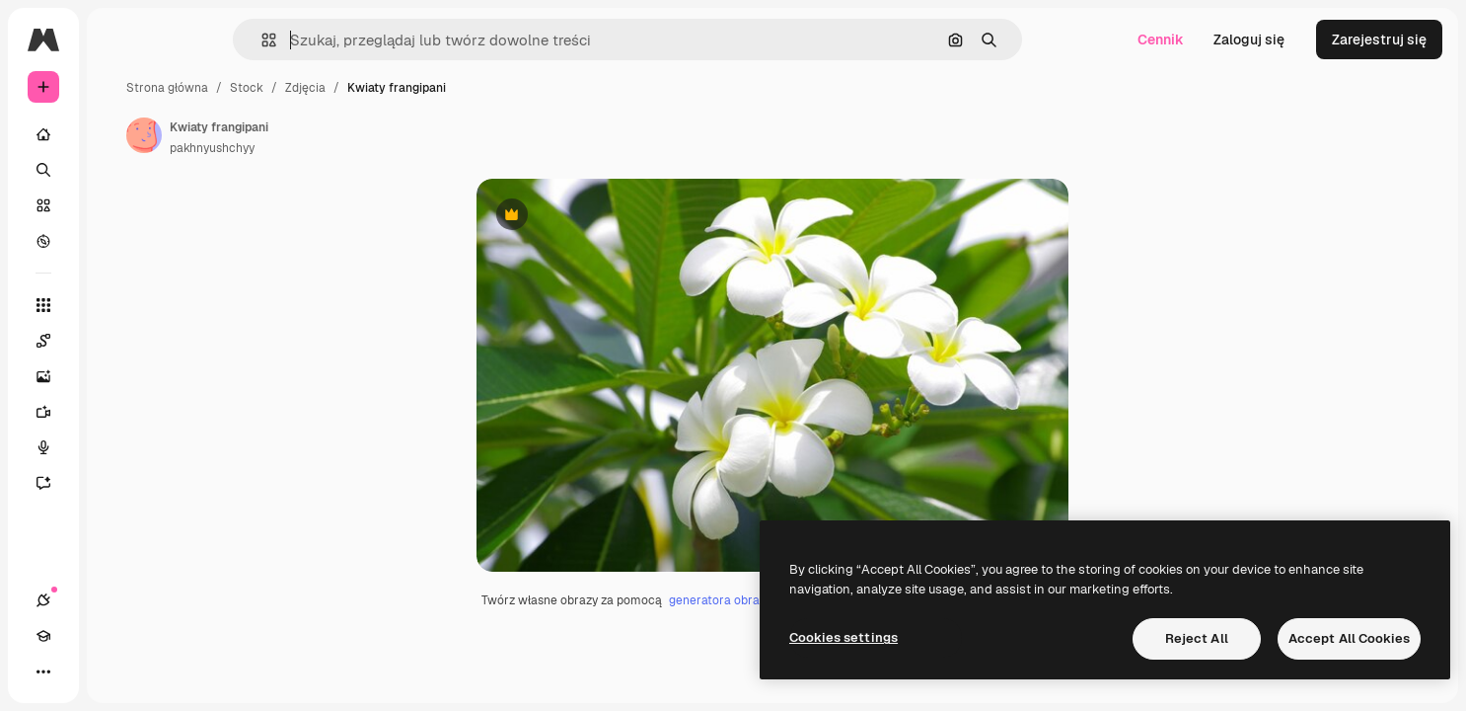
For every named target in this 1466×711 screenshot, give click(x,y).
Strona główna (317, 88)
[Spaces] (118, 340)
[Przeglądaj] (118, 241)
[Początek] (118, 134)
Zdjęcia (455, 88)
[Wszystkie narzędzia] (118, 305)
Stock (396, 88)
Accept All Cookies (1349, 638)
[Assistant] (118, 483)
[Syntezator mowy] (118, 447)
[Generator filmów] (118, 412)
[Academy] (79, 671)
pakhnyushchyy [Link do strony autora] (362, 148)
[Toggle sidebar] (193, 39)
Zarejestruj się (1379, 39)
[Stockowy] (118, 205)
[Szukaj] (118, 170)
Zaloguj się (1248, 39)
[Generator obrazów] (118, 376)
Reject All (1196, 638)
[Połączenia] (43, 671)
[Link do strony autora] (294, 135)
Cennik (1160, 39)
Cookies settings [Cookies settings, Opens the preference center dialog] (843, 637)
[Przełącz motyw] (114, 671)
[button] (336, 40)
